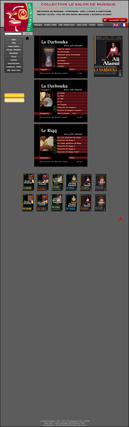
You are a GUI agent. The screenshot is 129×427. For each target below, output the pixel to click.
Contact (14, 60)
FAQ (14, 43)
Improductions (14, 63)
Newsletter (13, 53)
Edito (14, 40)
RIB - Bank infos (13, 70)
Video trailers (13, 46)
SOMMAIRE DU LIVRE (14, 100)
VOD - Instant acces (67, 25)
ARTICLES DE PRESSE (14, 95)
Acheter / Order (50, 25)
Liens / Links (82, 25)
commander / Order (117, 20)
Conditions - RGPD (14, 67)
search (27, 34)
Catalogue (38, 25)
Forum (13, 57)
